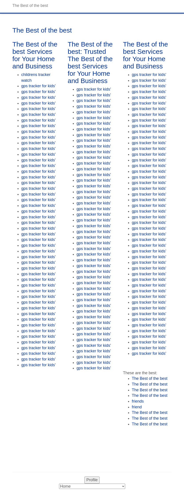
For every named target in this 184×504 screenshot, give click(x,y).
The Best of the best (149, 378)
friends (138, 401)
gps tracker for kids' (38, 86)
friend (137, 407)
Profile (92, 480)
